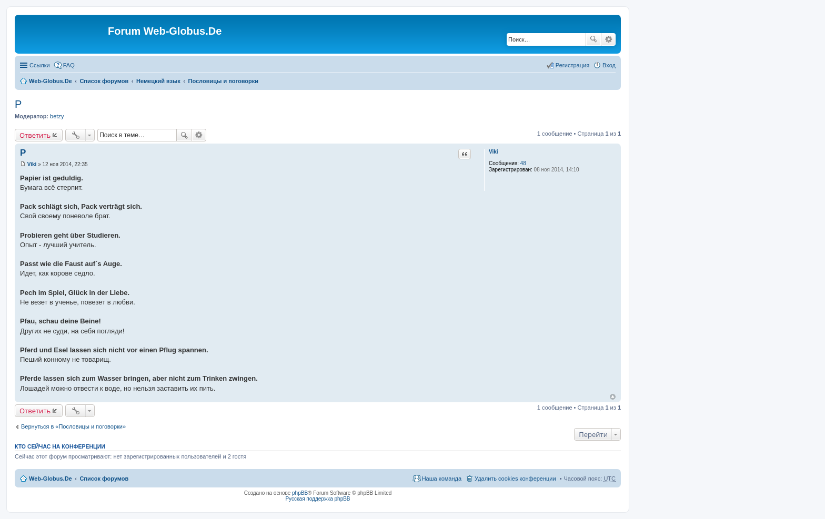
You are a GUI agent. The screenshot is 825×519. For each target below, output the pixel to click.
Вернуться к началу (613, 397)
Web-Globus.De (50, 81)
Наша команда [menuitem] (441, 478)
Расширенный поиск (608, 39)
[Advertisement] (746, 210)
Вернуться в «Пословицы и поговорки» (73, 426)
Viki (493, 152)
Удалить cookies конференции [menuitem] (515, 478)
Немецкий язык (158, 81)
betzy (57, 116)
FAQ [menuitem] (69, 65)
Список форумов (103, 81)
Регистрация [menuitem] (572, 65)
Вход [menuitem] (609, 65)
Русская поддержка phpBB (317, 499)
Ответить (35, 135)
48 (523, 163)
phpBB (300, 493)
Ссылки (39, 65)
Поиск (593, 39)
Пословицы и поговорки (223, 81)
